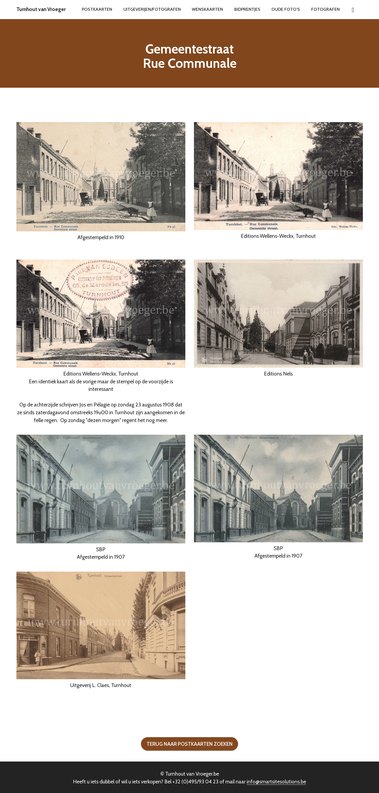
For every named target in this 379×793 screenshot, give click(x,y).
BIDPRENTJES (247, 9)
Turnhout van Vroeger (41, 9)
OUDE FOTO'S (285, 9)
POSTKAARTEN (97, 9)
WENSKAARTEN (207, 9)
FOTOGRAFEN (325, 9)
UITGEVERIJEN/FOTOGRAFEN (152, 9)
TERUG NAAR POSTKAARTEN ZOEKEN (190, 755)
